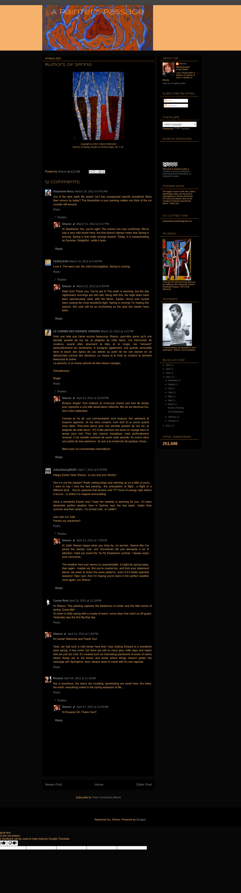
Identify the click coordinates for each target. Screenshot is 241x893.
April (170, 400)
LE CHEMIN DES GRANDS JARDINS (76, 331)
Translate (181, 128)
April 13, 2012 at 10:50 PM (92, 398)
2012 (168, 377)
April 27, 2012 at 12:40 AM (92, 706)
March (171, 404)
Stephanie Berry (63, 191)
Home (99, 784)
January (172, 421)
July (170, 388)
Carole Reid (60, 600)
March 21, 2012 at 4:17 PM (93, 223)
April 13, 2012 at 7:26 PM (92, 540)
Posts (168, 101)
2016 (168, 369)
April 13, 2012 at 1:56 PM (83, 633)
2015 (168, 373)
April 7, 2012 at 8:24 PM (92, 469)
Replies (61, 217)
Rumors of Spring (176, 408)
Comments (170, 106)
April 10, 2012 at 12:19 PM (85, 600)
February (172, 417)
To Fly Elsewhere (175, 412)
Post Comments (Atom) (107, 797)
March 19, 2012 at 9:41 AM (91, 191)
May (170, 396)
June (170, 392)
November (173, 380)
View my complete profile (174, 83)
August (171, 384)
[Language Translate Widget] (180, 124)
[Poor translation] (12, 843)
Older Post (144, 784)
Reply (56, 209)
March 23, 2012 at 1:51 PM (117, 331)
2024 (168, 365)
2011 (168, 426)
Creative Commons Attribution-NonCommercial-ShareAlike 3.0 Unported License (177, 173)
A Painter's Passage (97, 12)
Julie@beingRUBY (65, 469)
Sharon (66, 223)
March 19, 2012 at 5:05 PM (85, 261)
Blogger (141, 819)
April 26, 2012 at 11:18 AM (80, 678)
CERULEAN (60, 261)
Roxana (58, 678)
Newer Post (53, 784)
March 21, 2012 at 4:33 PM (93, 286)
